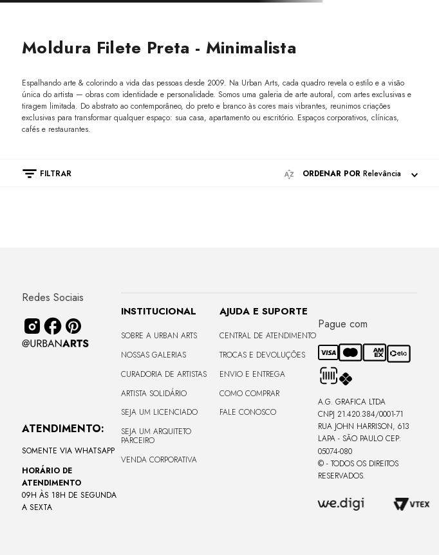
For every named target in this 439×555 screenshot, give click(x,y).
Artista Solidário (154, 393)
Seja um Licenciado (159, 412)
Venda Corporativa (159, 460)
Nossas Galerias (153, 355)
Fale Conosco (248, 412)
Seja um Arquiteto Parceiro (156, 436)
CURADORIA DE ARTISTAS (164, 374)
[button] (40, 174)
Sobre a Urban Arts (159, 335)
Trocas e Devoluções (262, 355)
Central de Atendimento (268, 335)
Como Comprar (249, 393)
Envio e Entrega (252, 374)
